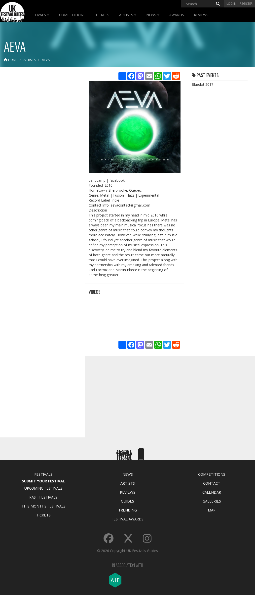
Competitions (72, 14)
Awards (176, 14)
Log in (231, 3)
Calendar (211, 492)
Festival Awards (127, 518)
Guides (127, 501)
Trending (127, 510)
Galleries (212, 501)
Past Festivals (43, 497)
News (152, 14)
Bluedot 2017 (202, 84)
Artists (127, 14)
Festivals (39, 14)
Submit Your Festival (43, 480)
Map (212, 510)
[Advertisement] (41, 149)
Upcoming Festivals (43, 488)
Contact (211, 483)
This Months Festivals (43, 506)
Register (246, 3)
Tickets (102, 14)
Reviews (201, 14)
